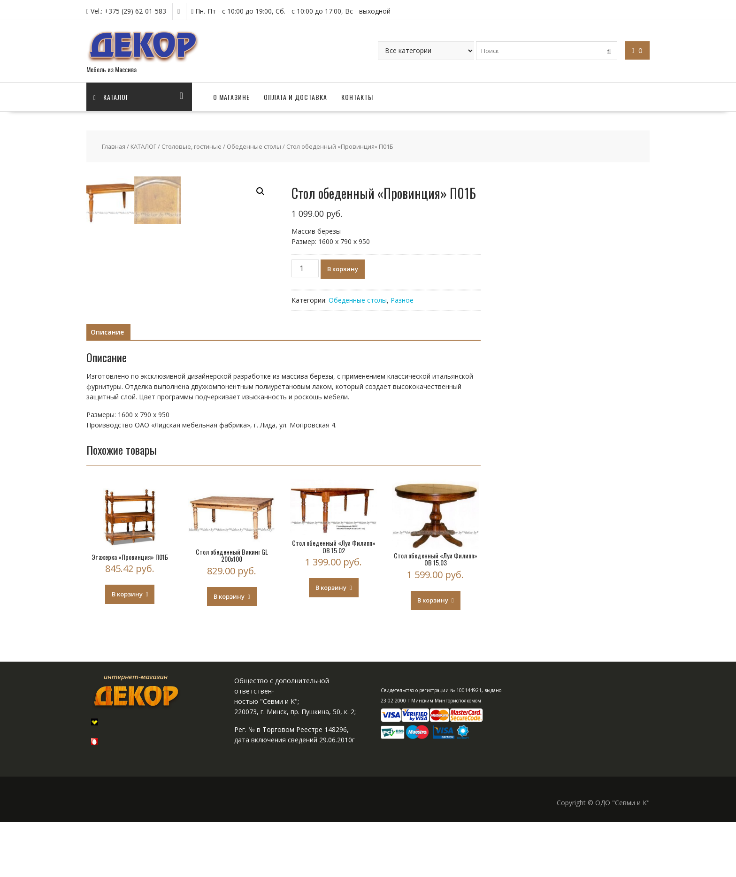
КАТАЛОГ (143, 146)
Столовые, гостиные (191, 146)
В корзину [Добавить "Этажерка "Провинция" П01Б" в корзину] (127, 649)
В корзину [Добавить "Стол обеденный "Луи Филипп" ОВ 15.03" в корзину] (432, 655)
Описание (107, 386)
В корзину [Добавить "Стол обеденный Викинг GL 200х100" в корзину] (229, 651)
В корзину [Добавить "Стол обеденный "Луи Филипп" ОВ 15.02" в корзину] (330, 642)
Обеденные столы (254, 146)
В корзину (342, 269)
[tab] (107, 387)
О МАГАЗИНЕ (231, 97)
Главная (113, 146)
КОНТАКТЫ (357, 97)
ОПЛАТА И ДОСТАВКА (295, 97)
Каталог (111, 97)
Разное (402, 300)
